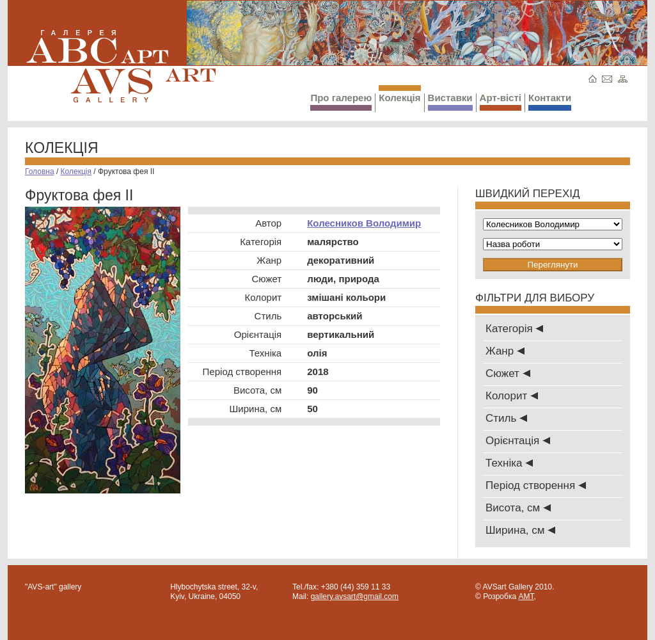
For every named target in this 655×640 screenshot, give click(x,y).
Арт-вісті (500, 101)
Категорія (514, 329)
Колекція (399, 94)
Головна (39, 171)
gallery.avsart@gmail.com (355, 596)
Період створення (535, 485)
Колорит (511, 396)
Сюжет (507, 373)
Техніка (509, 463)
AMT (525, 596)
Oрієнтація (517, 441)
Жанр (505, 351)
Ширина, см (520, 530)
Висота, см (518, 508)
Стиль (506, 418)
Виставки (450, 101)
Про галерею (341, 101)
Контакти (549, 101)
